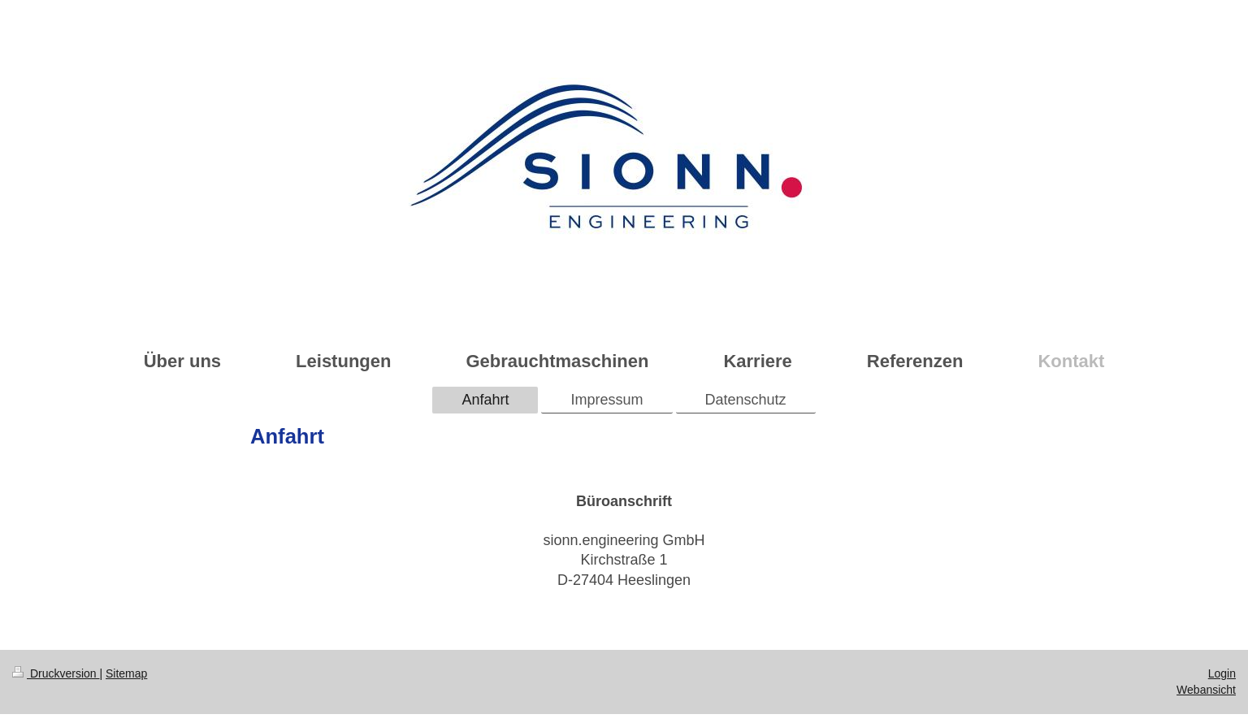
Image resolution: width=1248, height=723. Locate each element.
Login (1222, 673)
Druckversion (55, 673)
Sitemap (126, 673)
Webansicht (1206, 689)
